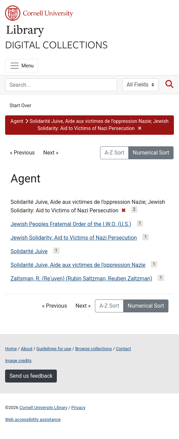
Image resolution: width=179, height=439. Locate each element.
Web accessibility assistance (33, 419)
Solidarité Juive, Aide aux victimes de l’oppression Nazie (78, 265)
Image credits (18, 360)
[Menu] (21, 65)
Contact (123, 348)
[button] (89, 125)
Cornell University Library (43, 407)
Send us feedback (31, 376)
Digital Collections (56, 44)
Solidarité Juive (29, 251)
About (26, 348)
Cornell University (39, 13)
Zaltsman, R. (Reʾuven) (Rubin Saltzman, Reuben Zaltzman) (81, 278)
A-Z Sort (114, 152)
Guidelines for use (53, 348)
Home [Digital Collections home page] (11, 348)
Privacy (78, 407)
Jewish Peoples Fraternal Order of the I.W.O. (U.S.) (71, 224)
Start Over (20, 106)
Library (25, 31)
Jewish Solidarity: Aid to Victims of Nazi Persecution (74, 237)
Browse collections (93, 348)
